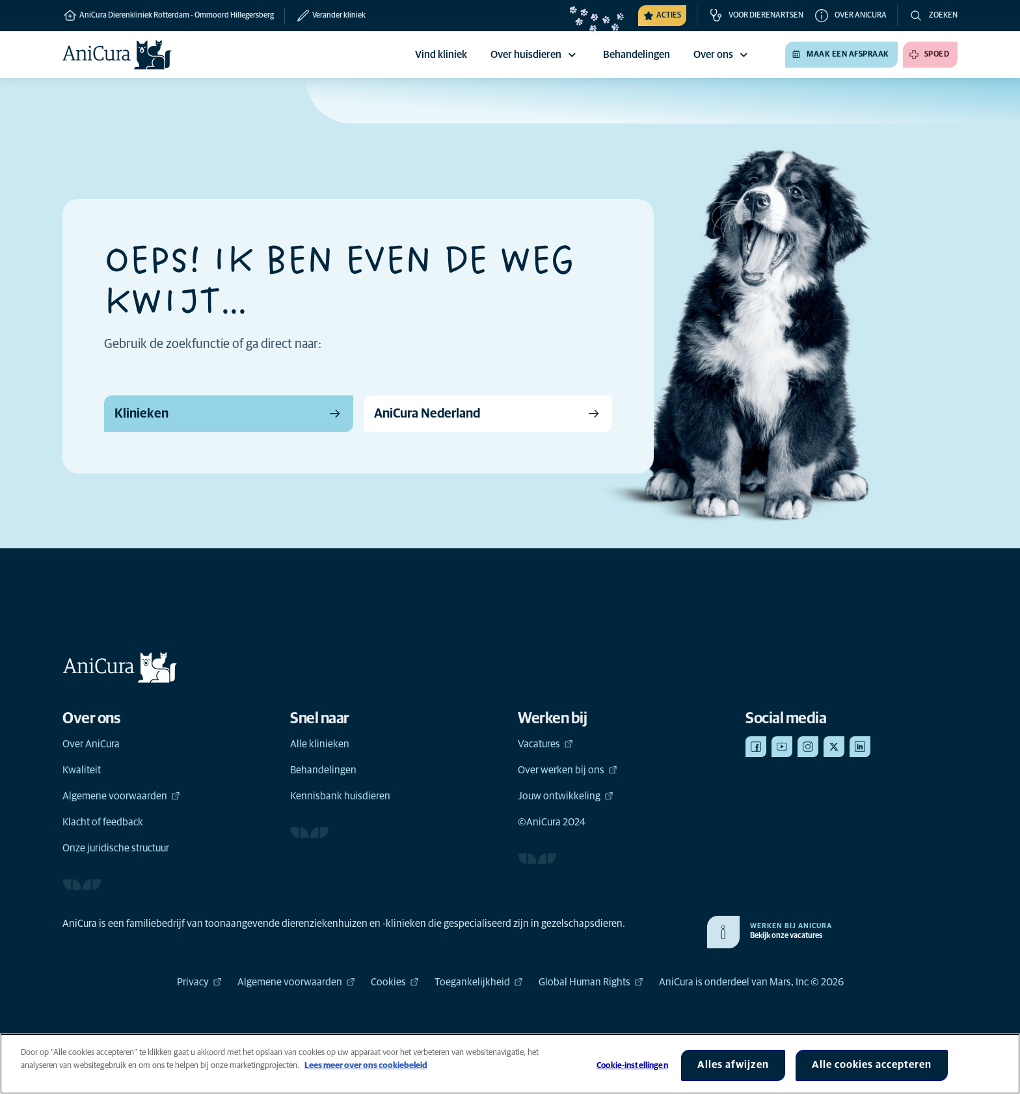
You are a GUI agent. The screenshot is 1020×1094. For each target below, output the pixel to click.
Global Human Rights (591, 982)
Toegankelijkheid (479, 982)
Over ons (722, 54)
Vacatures (545, 744)
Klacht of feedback (102, 822)
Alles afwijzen (733, 1065)
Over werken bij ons (567, 770)
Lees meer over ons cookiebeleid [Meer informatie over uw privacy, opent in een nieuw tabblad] (365, 1065)
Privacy (199, 982)
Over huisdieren (535, 54)
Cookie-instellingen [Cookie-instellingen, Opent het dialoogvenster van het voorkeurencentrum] (632, 1065)
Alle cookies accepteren (872, 1065)
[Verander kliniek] (325, 15)
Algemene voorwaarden (121, 796)
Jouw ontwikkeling (565, 796)
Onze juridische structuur (115, 848)
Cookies (395, 982)
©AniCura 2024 (551, 822)
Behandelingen (323, 770)
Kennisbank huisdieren (340, 796)
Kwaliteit (81, 770)
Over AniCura (91, 744)
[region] (510, 1064)
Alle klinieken (319, 744)
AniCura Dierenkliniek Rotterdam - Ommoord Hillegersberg (168, 15)
